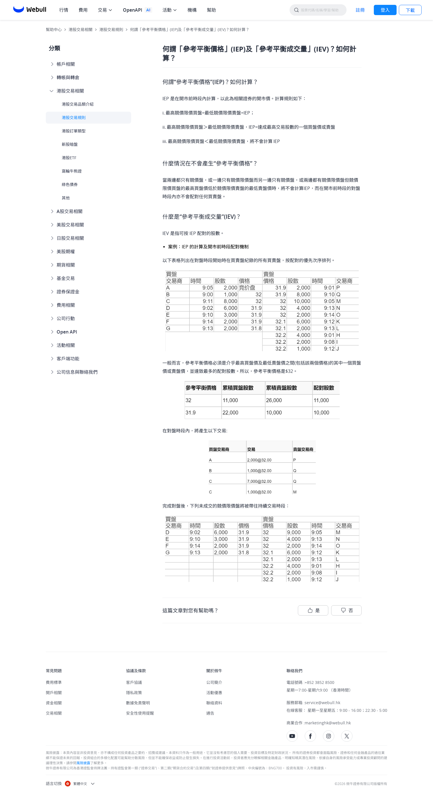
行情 (63, 10)
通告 (210, 713)
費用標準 (54, 682)
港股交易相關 (80, 29)
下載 (410, 10)
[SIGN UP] (360, 10)
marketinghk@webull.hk (328, 722)
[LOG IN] (385, 10)
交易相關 (54, 713)
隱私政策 (134, 692)
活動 (167, 10)
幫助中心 (54, 29)
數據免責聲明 (138, 703)
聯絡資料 (214, 703)
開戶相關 (54, 692)
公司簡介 (214, 682)
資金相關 (54, 703)
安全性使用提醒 (140, 713)
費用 (83, 10)
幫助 (211, 10)
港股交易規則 (111, 29)
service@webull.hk (322, 702)
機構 (192, 10)
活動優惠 (214, 692)
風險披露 (83, 763)
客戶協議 (134, 682)
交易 (102, 10)
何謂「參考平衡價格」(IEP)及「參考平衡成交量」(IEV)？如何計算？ (190, 29)
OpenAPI (132, 10)
